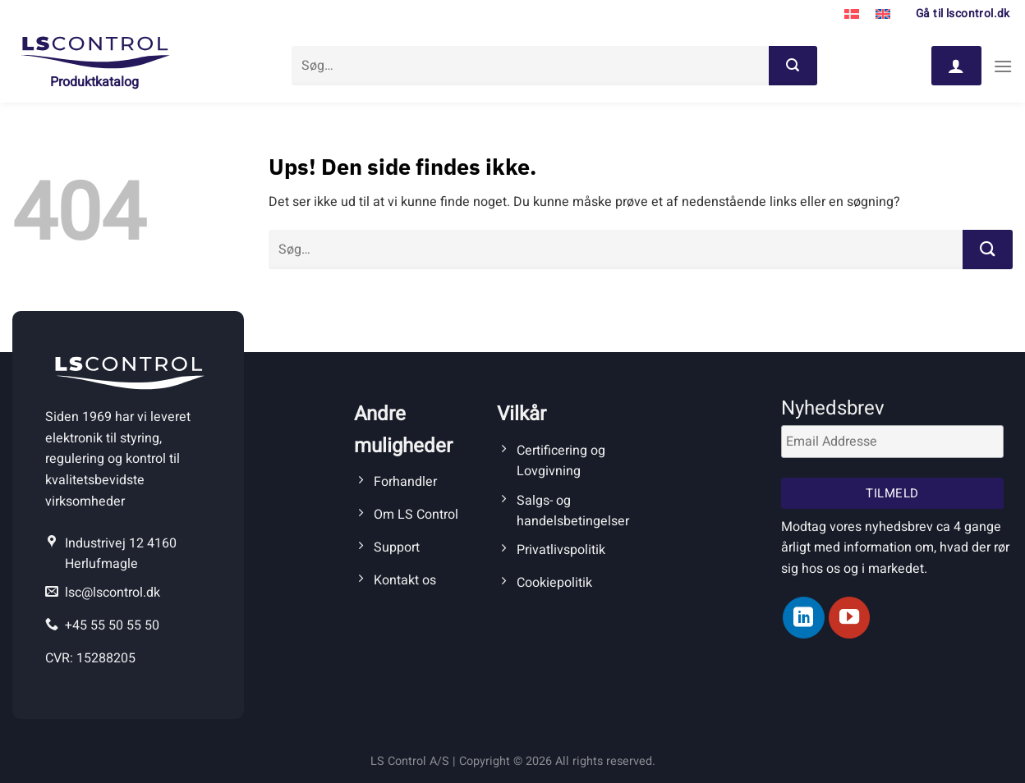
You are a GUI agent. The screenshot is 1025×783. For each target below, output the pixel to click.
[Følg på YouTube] (849, 617)
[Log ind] (956, 65)
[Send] (792, 65)
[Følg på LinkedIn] (803, 617)
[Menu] (1003, 66)
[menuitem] (851, 15)
